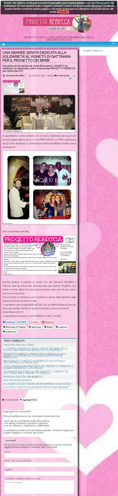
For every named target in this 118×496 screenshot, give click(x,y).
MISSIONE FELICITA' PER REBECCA (23, 376)
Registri (23, 444)
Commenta (62, 75)
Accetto (63, 11)
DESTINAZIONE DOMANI (17, 380)
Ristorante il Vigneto (15, 327)
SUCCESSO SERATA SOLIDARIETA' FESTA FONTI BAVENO (36, 387)
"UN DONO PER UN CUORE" (18, 345)
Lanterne (62, 327)
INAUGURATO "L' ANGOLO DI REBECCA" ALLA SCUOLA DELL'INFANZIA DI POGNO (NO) (34, 361)
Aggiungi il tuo (29, 400)
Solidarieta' (11, 332)
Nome (7, 452)
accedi (11, 444)
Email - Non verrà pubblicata (17, 461)
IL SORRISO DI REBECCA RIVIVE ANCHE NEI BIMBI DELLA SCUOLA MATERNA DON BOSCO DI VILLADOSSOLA (35, 349)
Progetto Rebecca (93, 50)
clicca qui (96, 6)
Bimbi (49, 327)
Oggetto (8, 470)
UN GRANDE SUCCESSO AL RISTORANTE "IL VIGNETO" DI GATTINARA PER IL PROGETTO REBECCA (35, 372)
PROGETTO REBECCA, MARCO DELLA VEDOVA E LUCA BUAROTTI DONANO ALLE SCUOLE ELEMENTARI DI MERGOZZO (34, 355)
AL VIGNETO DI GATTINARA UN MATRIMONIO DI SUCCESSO (37, 383)
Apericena (36, 327)
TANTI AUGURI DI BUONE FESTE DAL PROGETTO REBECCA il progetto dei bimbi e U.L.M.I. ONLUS (38, 367)
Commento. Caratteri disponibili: (22, 479)
